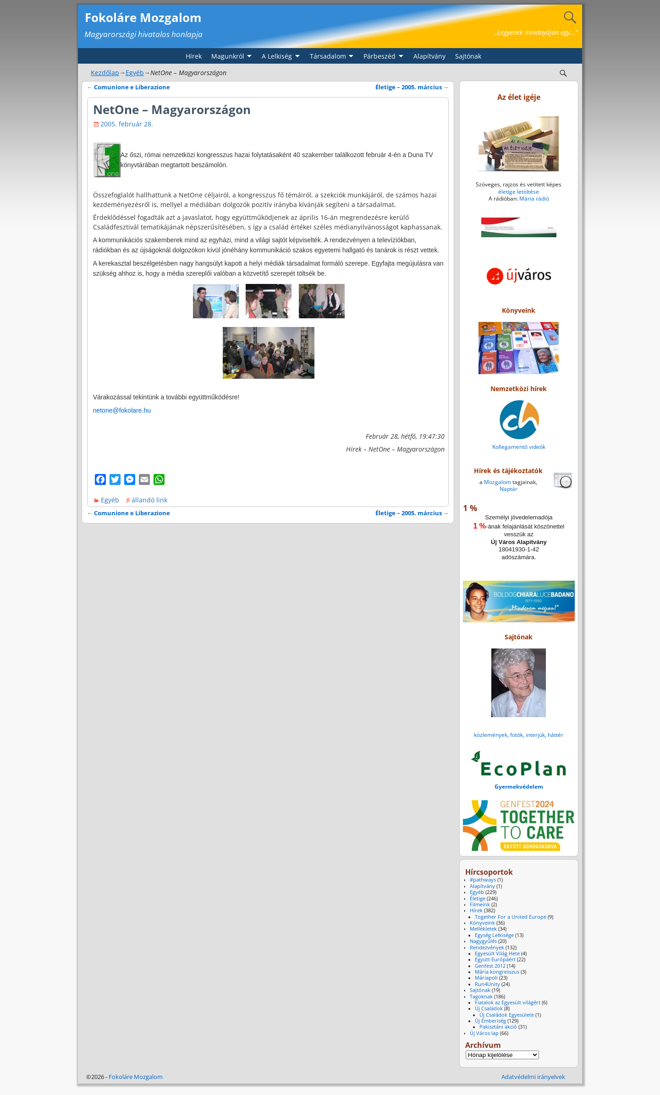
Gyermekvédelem (519, 786)
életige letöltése (518, 192)
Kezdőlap (105, 72)
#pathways (483, 880)
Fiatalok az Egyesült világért (507, 1002)
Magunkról (227, 56)
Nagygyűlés (483, 941)
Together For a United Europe (510, 917)
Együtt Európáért (495, 959)
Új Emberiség (490, 1021)
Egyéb (135, 72)
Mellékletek (483, 929)
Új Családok (489, 1008)
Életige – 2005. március (412, 87)
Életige (477, 898)
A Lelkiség (277, 56)
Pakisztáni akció (498, 1027)
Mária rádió (534, 198)
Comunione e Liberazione (128, 87)
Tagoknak (481, 996)
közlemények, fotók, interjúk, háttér (518, 735)
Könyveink (482, 923)
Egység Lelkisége (494, 935)
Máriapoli (486, 978)
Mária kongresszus (497, 972)
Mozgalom (497, 482)
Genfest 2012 (490, 966)
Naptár (508, 489)
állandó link (149, 500)
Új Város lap (484, 1033)
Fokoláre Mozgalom (143, 17)
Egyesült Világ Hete (497, 953)
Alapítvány (429, 56)
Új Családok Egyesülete (506, 1015)
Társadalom (328, 56)
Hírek (194, 56)
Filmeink (480, 904)
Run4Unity (487, 984)
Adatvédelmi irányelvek (533, 1077)
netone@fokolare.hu (122, 410)
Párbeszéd (379, 56)
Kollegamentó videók (518, 447)
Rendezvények (487, 947)
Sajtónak (468, 56)
